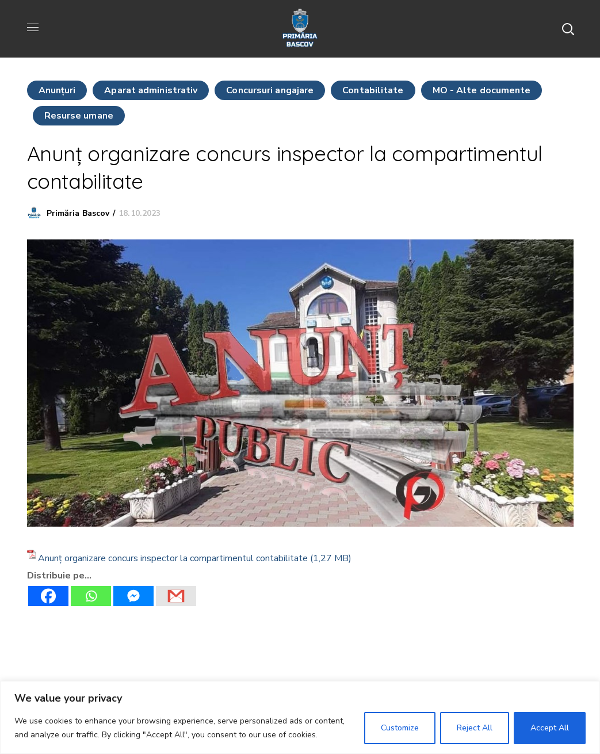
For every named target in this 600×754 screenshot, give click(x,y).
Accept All (549, 727)
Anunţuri (57, 90)
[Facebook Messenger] (133, 596)
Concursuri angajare (270, 90)
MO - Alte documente (482, 90)
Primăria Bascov (78, 213)
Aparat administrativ (150, 90)
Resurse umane (78, 115)
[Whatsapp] (91, 596)
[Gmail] (176, 596)
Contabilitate (372, 90)
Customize (400, 727)
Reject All (474, 727)
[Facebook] (48, 596)
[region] (300, 717)
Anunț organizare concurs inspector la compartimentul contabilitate (173, 558)
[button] (568, 29)
